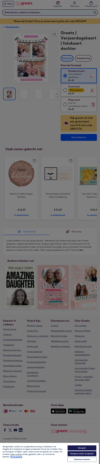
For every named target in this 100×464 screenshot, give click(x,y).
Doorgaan (82, 448)
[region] (49, 453)
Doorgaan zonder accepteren (82, 454)
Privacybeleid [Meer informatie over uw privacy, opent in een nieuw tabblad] (16, 457)
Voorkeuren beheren (82, 459)
